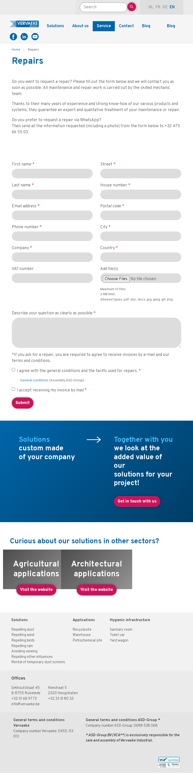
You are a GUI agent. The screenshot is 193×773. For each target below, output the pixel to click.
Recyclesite (82, 629)
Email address (24, 206)
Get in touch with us (137, 501)
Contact (126, 26)
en (172, 7)
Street (106, 164)
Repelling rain (22, 646)
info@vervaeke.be (25, 704)
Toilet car (117, 635)
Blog (146, 26)
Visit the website (36, 589)
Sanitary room (121, 629)
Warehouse (82, 635)
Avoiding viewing (24, 651)
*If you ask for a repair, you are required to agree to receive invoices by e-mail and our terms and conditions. (90, 357)
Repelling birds (23, 640)
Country (107, 248)
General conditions (34, 380)
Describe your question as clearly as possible (52, 313)
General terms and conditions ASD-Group (121, 720)
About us (80, 26)
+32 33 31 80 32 (61, 698)
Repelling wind (22, 635)
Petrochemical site (87, 640)
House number (113, 185)
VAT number (23, 269)
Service (104, 26)
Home (16, 50)
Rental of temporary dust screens (38, 662)
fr (158, 7)
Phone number (25, 227)
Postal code (110, 206)
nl (151, 7)
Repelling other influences (32, 657)
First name (21, 164)
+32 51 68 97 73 (24, 698)
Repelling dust (22, 629)
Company (20, 248)
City (104, 227)
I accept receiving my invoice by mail (50, 390)
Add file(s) (109, 269)
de (165, 7)
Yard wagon (119, 640)
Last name (21, 185)
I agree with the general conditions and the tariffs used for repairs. (77, 371)
